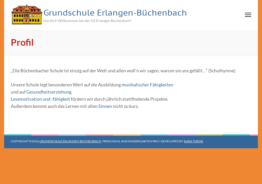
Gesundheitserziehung (48, 92)
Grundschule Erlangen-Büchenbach (115, 12)
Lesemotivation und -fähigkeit (40, 99)
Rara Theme (193, 141)
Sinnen (105, 106)
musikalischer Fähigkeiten (147, 84)
